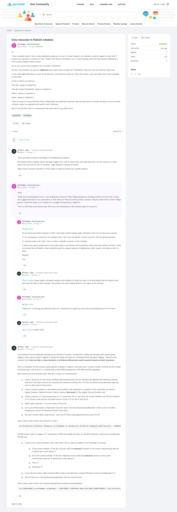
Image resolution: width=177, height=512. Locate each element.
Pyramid (80, 4)
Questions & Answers (44, 24)
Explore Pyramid (63, 24)
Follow (28, 123)
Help (92, 4)
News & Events (88, 24)
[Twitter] (135, 74)
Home (9, 30)
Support (122, 4)
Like (16, 123)
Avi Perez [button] (29, 229)
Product (75, 24)
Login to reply (24, 140)
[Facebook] (132, 74)
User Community (39, 4)
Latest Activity (136, 24)
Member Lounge (120, 24)
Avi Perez (23, 150)
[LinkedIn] (139, 74)
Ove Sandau (29, 44)
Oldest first (117, 131)
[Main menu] (168, 4)
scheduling (27, 115)
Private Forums (104, 24)
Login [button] (162, 4)
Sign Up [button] (156, 4)
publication (16, 115)
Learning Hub (106, 4)
